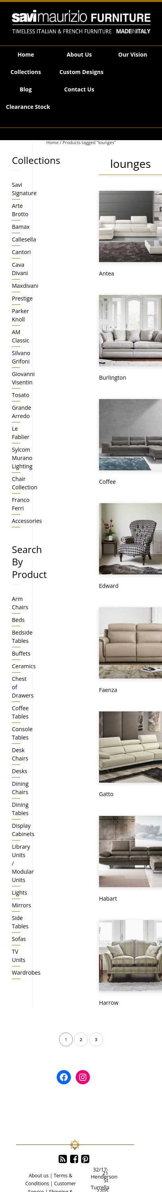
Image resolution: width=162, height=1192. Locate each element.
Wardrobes (26, 972)
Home (25, 54)
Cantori (21, 252)
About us (39, 1175)
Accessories (27, 521)
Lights (19, 892)
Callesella (24, 239)
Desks (19, 771)
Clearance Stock (28, 106)
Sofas (19, 939)
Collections (26, 72)
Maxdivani (25, 285)
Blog (26, 89)
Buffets (21, 653)
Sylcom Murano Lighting (22, 458)
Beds (18, 620)
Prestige (22, 298)
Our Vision (132, 54)
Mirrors (21, 905)
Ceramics (24, 666)
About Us (79, 54)
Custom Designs (81, 72)
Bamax (21, 226)
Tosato (20, 395)
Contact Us (79, 89)
